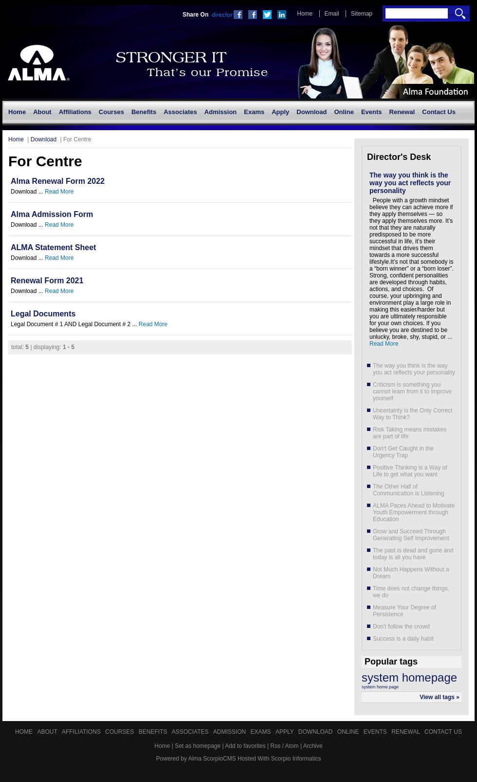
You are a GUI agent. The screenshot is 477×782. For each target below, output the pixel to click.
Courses (120, 731)
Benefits (154, 731)
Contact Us (443, 731)
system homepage (409, 677)
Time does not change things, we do (411, 592)
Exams (262, 731)
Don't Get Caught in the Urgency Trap (403, 452)
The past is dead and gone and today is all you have (413, 554)
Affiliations (82, 731)
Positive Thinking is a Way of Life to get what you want (410, 471)
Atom (292, 746)
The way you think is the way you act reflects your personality (410, 183)
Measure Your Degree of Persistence (404, 611)
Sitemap (361, 13)
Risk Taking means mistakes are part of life (409, 433)
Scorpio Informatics (296, 758)
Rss (276, 746)
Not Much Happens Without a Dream (411, 573)
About (47, 731)
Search (460, 13)
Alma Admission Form (52, 214)
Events (376, 731)
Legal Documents (43, 314)
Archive (313, 746)
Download (43, 139)
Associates (191, 731)
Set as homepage (197, 746)
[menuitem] (16, 112)
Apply (285, 731)
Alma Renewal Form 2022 (58, 181)
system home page (380, 686)
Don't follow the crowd (401, 626)
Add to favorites (245, 746)
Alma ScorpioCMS (212, 758)
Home (304, 13)
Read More (59, 191)
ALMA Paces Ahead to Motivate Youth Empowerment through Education (414, 512)
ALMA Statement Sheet (53, 247)
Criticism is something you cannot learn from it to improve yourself (412, 391)
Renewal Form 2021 (47, 280)
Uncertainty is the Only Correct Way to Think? (412, 414)
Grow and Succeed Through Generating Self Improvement (411, 535)
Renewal (406, 731)
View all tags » (439, 697)
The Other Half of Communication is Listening (408, 490)
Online (349, 731)
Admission (230, 731)
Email (332, 13)
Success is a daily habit (403, 638)
